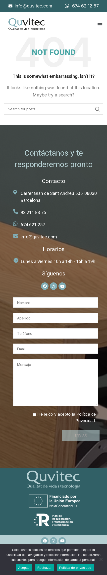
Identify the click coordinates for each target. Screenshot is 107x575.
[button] (100, 24)
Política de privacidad (75, 568)
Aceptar (24, 568)
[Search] (53, 109)
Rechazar (44, 568)
